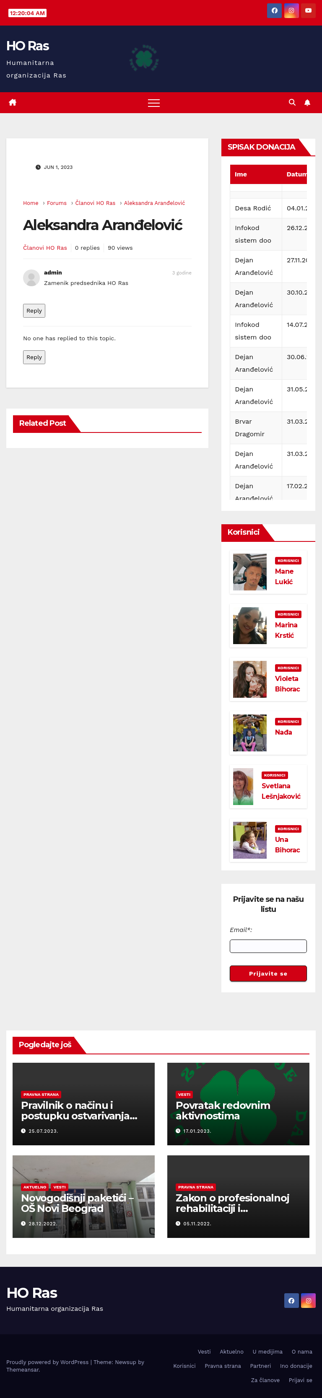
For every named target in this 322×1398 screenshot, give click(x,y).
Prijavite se (268, 973)
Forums (57, 203)
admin (53, 272)
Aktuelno (34, 1187)
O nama (302, 1352)
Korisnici (288, 560)
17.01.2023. (198, 1131)
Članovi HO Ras (95, 203)
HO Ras (27, 46)
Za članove (265, 1380)
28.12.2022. (43, 1224)
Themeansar (22, 1370)
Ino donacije (296, 1366)
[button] (292, 102)
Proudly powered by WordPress (48, 1362)
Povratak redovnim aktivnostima (223, 1110)
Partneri (260, 1366)
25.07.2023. (44, 1131)
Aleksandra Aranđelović (154, 203)
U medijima (267, 1352)
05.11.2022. (198, 1224)
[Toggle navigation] (154, 103)
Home (31, 203)
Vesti (184, 1094)
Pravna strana (41, 1094)
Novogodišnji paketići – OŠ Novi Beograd (77, 1203)
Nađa (283, 732)
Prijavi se (300, 1380)
